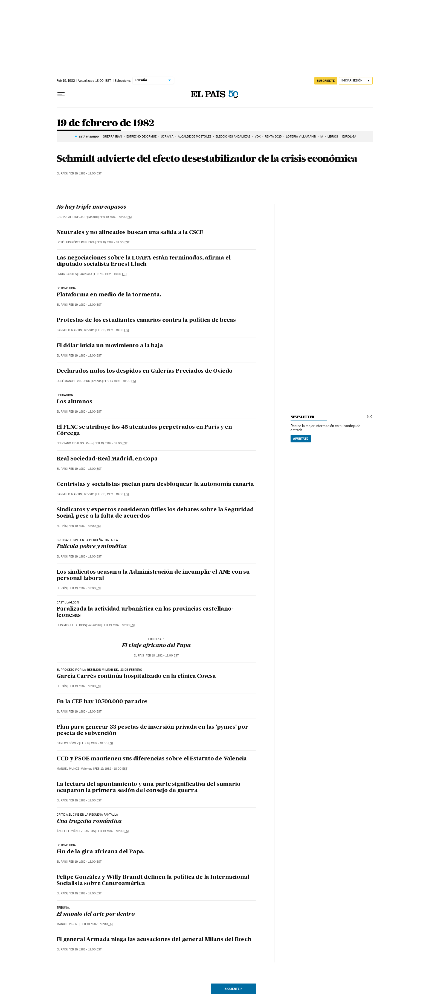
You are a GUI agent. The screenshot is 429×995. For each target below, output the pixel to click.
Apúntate (300, 438)
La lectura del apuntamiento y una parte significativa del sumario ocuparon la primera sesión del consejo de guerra (148, 787)
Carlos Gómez (68, 743)
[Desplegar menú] (61, 94)
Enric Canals (67, 274)
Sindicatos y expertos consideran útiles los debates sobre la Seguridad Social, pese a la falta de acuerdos (155, 513)
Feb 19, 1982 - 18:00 (85, 173)
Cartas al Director (71, 217)
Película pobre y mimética (92, 547)
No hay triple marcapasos (91, 207)
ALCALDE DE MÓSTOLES (194, 136)
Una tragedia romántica (89, 821)
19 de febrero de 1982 (105, 123)
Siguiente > (233, 989)
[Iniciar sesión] (356, 80)
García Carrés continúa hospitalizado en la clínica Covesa (136, 676)
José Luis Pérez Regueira (76, 242)
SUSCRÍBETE (326, 81)
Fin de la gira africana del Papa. (100, 852)
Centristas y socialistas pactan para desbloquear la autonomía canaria (155, 484)
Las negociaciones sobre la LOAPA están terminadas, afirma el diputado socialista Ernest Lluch (144, 261)
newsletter (303, 417)
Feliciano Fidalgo (70, 443)
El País (62, 173)
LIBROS (332, 136)
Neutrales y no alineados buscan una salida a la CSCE (130, 232)
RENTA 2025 (273, 136)
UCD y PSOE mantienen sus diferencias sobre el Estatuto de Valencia (152, 759)
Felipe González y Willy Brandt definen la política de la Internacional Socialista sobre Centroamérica (153, 880)
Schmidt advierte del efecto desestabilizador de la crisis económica (207, 158)
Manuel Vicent (68, 924)
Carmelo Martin (69, 330)
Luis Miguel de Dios (71, 625)
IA (321, 136)
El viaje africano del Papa (156, 646)
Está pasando (89, 136)
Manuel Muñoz (68, 769)
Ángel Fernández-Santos (76, 831)
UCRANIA (167, 136)
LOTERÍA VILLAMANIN (301, 136)
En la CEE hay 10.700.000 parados (102, 702)
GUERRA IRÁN (112, 136)
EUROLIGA (349, 136)
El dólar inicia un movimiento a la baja (110, 346)
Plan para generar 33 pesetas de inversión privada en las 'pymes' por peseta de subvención (152, 730)
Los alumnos (74, 402)
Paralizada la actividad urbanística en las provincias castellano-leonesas (145, 612)
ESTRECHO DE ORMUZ (141, 136)
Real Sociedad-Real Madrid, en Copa (107, 459)
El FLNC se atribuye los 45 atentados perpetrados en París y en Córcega (144, 430)
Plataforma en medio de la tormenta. (109, 295)
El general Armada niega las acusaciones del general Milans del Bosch (154, 940)
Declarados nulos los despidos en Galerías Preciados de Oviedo (145, 371)
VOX (257, 136)
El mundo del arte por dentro (96, 914)
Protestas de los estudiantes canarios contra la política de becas (146, 320)
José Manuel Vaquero (73, 381)
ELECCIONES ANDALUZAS (233, 136)
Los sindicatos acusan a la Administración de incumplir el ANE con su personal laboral (153, 575)
